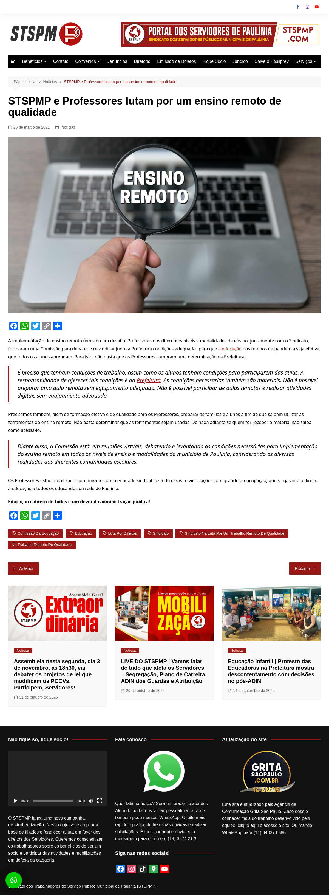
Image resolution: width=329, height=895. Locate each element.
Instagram (307, 7)
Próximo (302, 568)
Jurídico (240, 61)
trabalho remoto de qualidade (45, 544)
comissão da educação (38, 533)
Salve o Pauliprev (271, 61)
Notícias (68, 127)
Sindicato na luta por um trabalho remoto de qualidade (234, 533)
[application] (57, 778)
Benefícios (32, 61)
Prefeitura (149, 380)
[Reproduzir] (15, 801)
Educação (83, 533)
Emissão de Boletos (176, 61)
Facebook (298, 7)
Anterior (26, 568)
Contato (61, 61)
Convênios (85, 61)
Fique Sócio (214, 61)
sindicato (161, 533)
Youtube (317, 7)
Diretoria (142, 61)
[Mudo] (91, 801)
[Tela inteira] (100, 801)
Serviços (303, 61)
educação (232, 349)
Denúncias (116, 61)
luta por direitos (122, 533)
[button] (13, 880)
